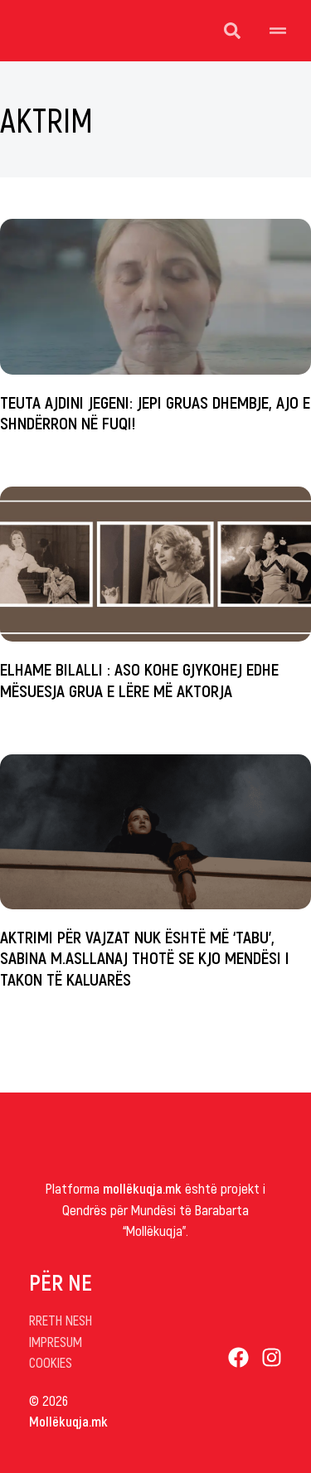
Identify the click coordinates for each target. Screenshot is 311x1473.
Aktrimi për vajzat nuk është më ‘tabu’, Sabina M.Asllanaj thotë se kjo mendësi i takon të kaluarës (144, 957)
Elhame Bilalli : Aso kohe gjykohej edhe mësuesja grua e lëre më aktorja (139, 679)
